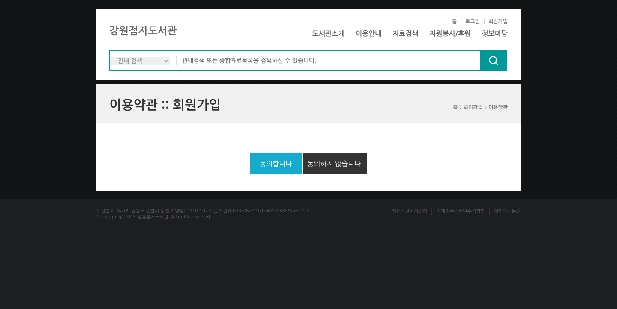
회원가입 (498, 21)
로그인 (472, 21)
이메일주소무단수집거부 (460, 211)
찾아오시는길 (507, 211)
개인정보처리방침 (409, 211)
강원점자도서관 (143, 31)
